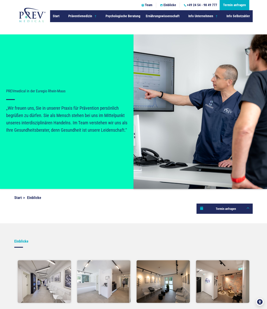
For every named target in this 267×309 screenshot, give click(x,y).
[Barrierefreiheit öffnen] (260, 302)
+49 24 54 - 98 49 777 (200, 5)
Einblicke (168, 5)
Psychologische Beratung (123, 16)
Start (56, 16)
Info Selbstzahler (238, 16)
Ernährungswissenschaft (162, 16)
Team (146, 5)
